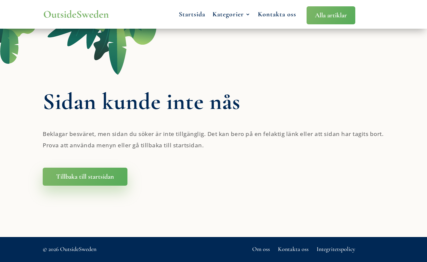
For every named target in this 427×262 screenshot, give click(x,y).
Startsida (192, 14)
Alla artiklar (331, 15)
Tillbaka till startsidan (85, 177)
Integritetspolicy (336, 249)
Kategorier (228, 14)
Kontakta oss (277, 14)
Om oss (261, 249)
